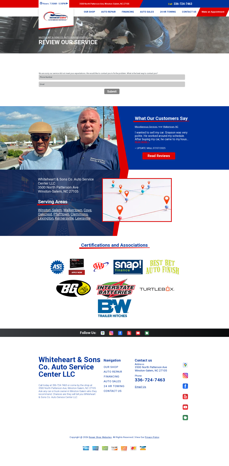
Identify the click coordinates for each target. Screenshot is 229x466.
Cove (87, 210)
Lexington (46, 218)
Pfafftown (61, 214)
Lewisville (83, 218)
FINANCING (128, 12)
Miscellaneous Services (146, 126)
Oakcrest (45, 214)
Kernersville (64, 218)
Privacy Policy (152, 437)
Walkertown (72, 210)
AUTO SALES (147, 12)
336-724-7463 (183, 4)
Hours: (54, 3)
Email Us (140, 386)
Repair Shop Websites (100, 437)
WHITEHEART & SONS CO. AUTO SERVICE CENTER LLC (65, 37)
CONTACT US (189, 12)
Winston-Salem (50, 210)
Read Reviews (159, 156)
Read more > (142, 142)
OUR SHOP (89, 12)
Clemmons (79, 214)
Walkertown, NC (170, 126)
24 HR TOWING (168, 12)
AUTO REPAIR (108, 12)
